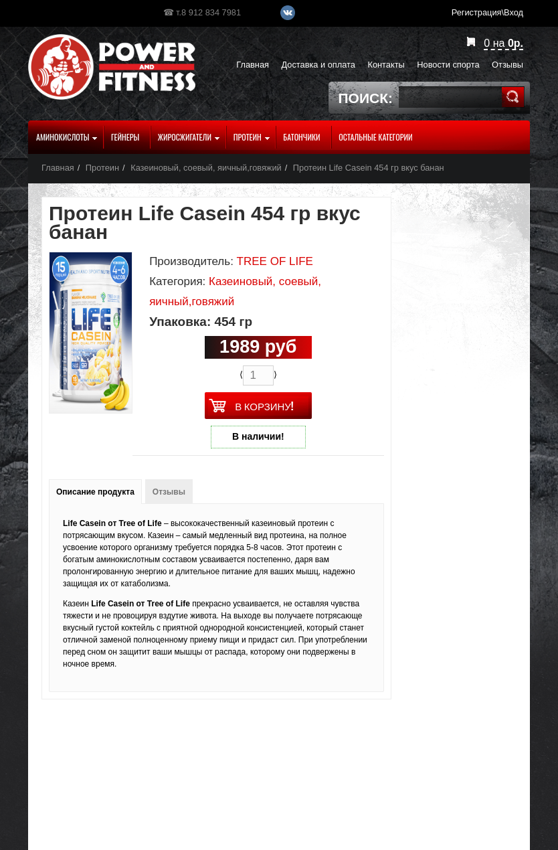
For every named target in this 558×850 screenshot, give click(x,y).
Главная (57, 168)
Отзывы (169, 492)
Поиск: (366, 98)
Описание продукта (95, 492)
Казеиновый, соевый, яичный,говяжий (206, 168)
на (503, 43)
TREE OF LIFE (275, 261)
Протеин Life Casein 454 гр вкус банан (368, 168)
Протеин (102, 168)
